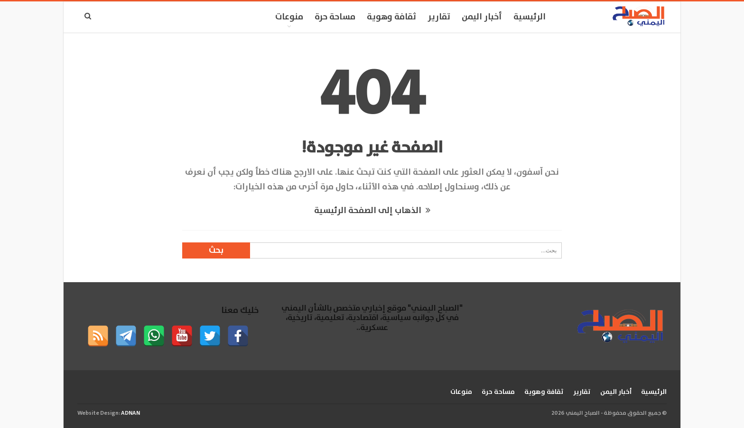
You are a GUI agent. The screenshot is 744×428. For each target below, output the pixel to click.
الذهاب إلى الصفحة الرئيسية (372, 211)
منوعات (289, 17)
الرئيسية (529, 17)
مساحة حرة (335, 17)
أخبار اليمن (482, 17)
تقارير (439, 17)
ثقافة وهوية (391, 17)
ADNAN (130, 413)
